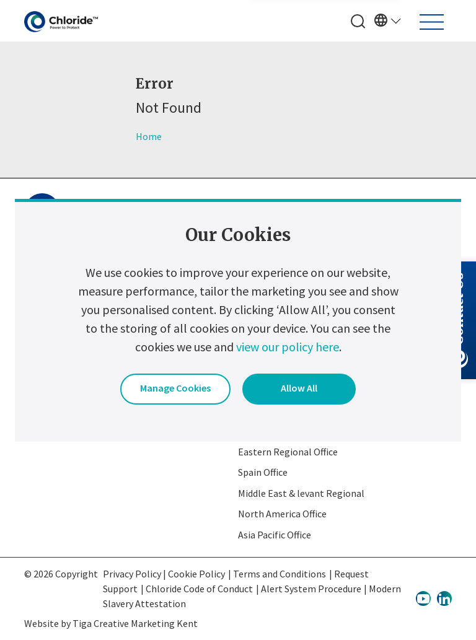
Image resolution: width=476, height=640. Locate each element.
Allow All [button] (299, 388)
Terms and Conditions (279, 574)
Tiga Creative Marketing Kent (135, 623)
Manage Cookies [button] (175, 388)
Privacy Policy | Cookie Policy (164, 574)
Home (149, 136)
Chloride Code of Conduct (199, 588)
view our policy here (287, 346)
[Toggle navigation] (432, 22)
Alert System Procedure (311, 588)
